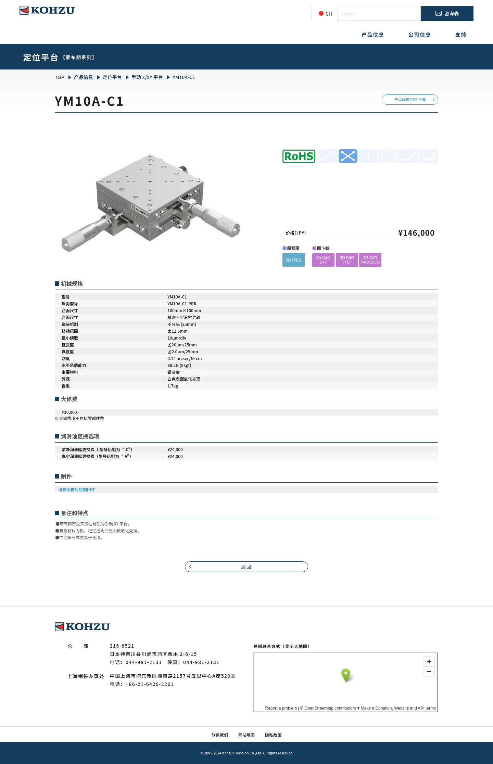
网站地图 (246, 735)
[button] (293, 259)
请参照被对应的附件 (76, 489)
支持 (461, 34)
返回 (246, 566)
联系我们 (220, 735)
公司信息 (419, 34)
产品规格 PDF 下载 (410, 99)
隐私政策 (273, 735)
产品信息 (373, 34)
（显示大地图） (296, 646)
